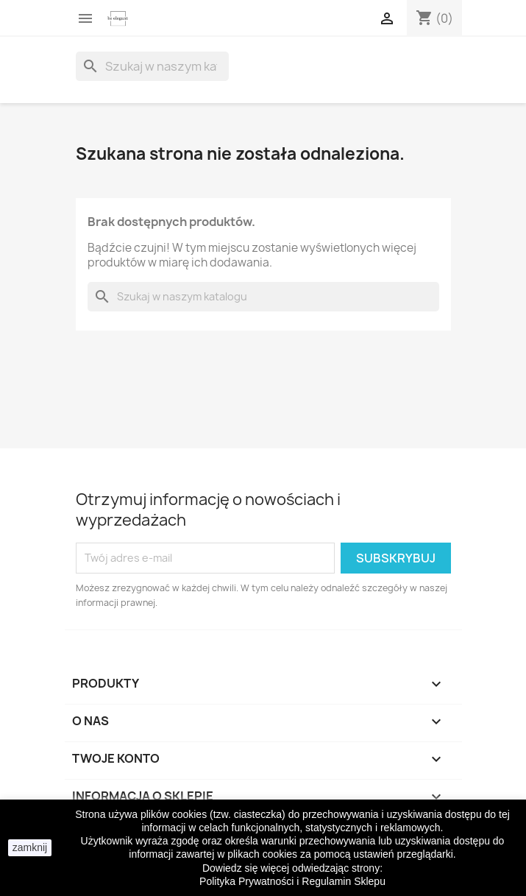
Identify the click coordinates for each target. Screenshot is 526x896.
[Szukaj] (152, 66)
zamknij (30, 847)
